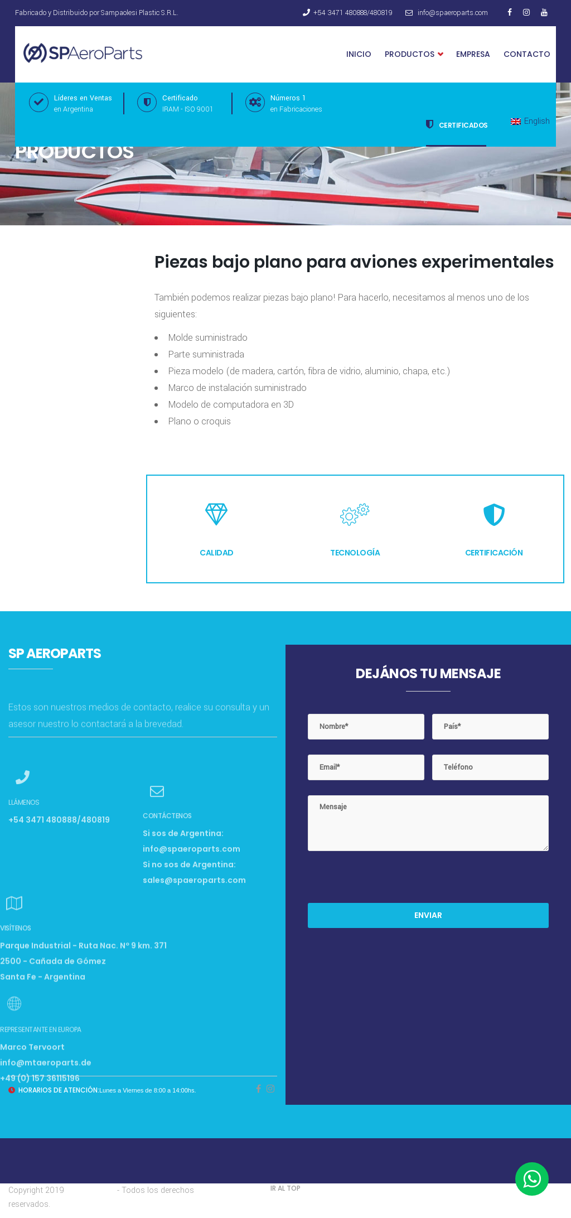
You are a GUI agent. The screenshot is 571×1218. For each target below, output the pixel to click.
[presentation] (392, 881)
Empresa (473, 54)
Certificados (457, 124)
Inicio (358, 54)
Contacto (527, 54)
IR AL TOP (285, 1188)
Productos (414, 54)
